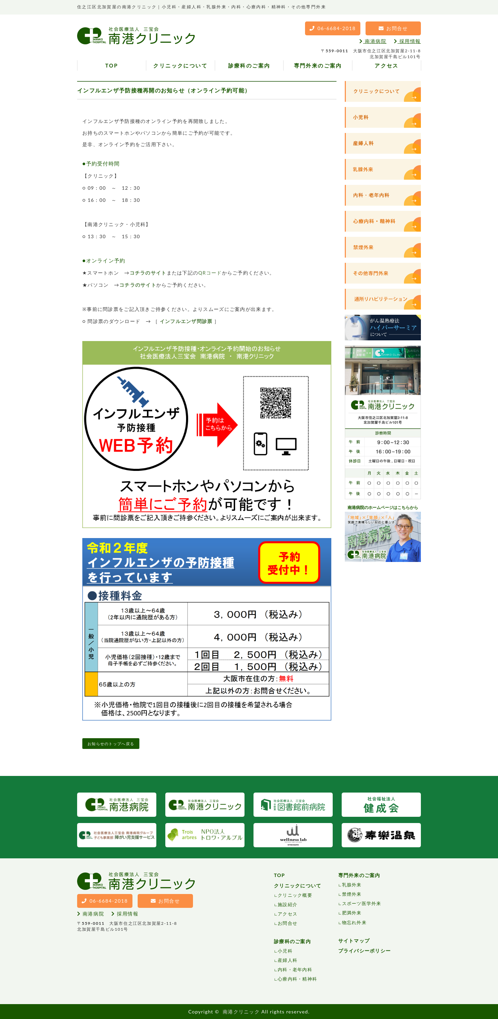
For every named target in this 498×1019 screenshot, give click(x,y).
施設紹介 (287, 904)
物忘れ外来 (354, 922)
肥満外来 (352, 912)
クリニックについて (180, 65)
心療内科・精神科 (297, 979)
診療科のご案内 (249, 65)
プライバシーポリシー (364, 951)
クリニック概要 (295, 895)
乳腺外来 (352, 884)
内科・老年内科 (295, 969)
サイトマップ (354, 941)
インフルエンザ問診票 (186, 321)
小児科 (285, 951)
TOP (111, 65)
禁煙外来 (352, 894)
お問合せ (287, 923)
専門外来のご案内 (318, 65)
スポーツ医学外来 (361, 903)
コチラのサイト (148, 273)
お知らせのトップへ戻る (110, 743)
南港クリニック (241, 1011)
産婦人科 (287, 960)
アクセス (387, 65)
